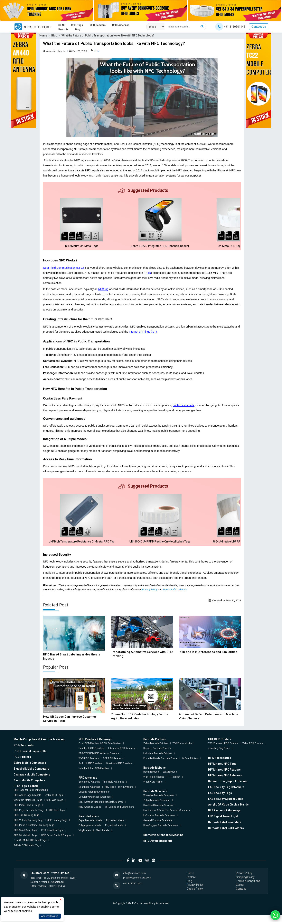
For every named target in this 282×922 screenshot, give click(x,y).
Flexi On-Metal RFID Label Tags (30, 847)
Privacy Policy (150, 595)
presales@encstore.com (137, 884)
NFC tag (103, 292)
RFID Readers (97, 25)
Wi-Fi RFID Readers (89, 765)
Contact (241, 895)
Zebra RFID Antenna (89, 788)
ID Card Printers (190, 765)
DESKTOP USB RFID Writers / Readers (99, 760)
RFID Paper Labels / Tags (27, 811)
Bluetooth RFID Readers (119, 770)
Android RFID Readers (90, 770)
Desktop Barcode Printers (157, 755)
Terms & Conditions (248, 887)
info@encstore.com (134, 879)
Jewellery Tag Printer (219, 755)
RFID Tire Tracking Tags (26, 821)
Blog (77, 29)
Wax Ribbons (170, 778)
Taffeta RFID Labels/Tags (27, 851)
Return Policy (244, 879)
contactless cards (183, 408)
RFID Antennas (120, 25)
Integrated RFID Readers (121, 755)
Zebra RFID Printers (252, 749)
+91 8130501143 (132, 889)
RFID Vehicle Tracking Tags (28, 826)
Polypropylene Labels (90, 832)
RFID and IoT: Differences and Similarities (208, 658)
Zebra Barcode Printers (155, 749)
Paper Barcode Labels (90, 827)
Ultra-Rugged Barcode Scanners (160, 832)
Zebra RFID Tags (54, 801)
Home (43, 35)
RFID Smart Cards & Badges (56, 841)
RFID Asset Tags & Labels (27, 801)
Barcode (63, 29)
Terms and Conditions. (175, 595)
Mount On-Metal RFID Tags (28, 806)
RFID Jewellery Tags (52, 837)
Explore (191, 883)
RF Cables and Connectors (119, 813)
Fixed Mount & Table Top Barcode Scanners (166, 817)
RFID (96, 50)
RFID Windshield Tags (25, 841)
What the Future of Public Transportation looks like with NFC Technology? (108, 35)
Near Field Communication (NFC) (63, 271)
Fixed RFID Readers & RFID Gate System (100, 749)
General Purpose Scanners (157, 827)
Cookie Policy (195, 895)
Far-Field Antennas (114, 788)
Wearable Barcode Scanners (158, 801)
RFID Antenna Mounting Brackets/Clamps (101, 808)
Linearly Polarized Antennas (94, 798)
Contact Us (258, 26)
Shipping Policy (245, 883)
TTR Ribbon (174, 783)
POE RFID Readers (113, 765)
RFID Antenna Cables (90, 813)
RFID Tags (77, 25)
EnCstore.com (140, 910)
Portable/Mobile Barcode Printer (160, 765)
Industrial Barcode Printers (157, 760)
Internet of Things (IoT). (143, 335)
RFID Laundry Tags (57, 826)
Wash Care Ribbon (153, 788)
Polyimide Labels (114, 832)
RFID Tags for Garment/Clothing (31, 796)
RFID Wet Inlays (54, 806)
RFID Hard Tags (57, 816)
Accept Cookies (49, 916)
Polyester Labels (115, 827)
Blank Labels (102, 837)
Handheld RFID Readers (91, 755)
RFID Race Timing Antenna (119, 793)
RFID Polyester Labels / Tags (29, 816)
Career (240, 891)
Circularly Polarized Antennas (95, 803)
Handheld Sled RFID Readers (94, 775)
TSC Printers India (182, 749)
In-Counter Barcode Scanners (159, 822)
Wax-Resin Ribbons (153, 783)
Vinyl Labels (85, 837)
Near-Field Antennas (89, 793)
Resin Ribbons (151, 778)
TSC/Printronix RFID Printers (223, 749)
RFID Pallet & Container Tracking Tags (34, 831)
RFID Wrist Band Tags (25, 837)
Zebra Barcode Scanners (156, 806)
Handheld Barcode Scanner (158, 811)
